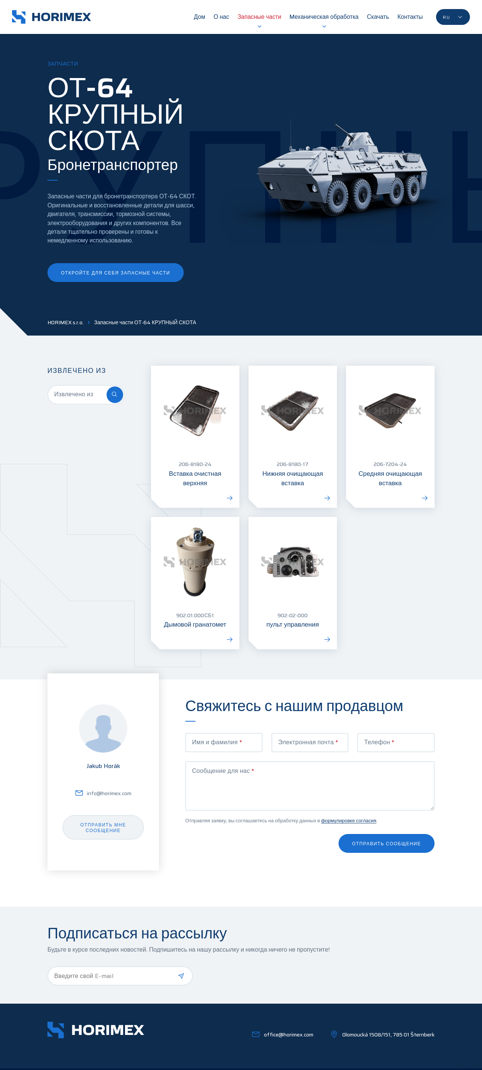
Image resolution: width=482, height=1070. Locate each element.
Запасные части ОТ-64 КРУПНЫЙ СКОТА (145, 323)
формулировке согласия (349, 821)
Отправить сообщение (386, 843)
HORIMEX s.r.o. (65, 323)
